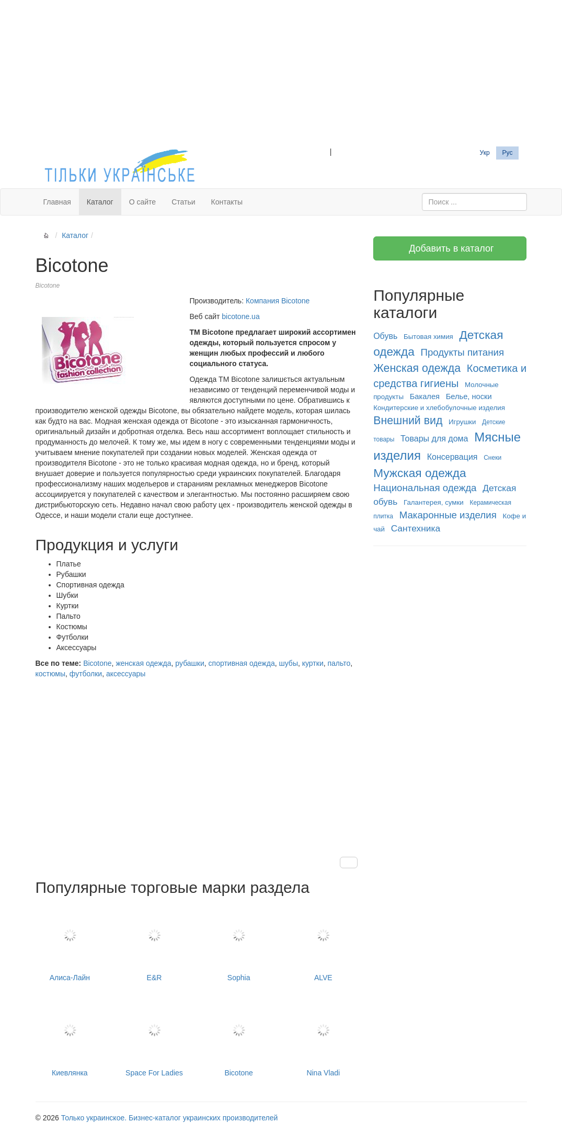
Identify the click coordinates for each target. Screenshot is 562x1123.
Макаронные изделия (448, 514)
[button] (349, 862)
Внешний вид (407, 420)
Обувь (385, 336)
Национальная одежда (424, 487)
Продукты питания (462, 352)
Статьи (183, 202)
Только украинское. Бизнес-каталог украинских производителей (169, 1118)
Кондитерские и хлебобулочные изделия (439, 408)
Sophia (239, 943)
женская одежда (143, 663)
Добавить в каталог (450, 248)
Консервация (452, 456)
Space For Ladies (154, 1038)
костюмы (51, 674)
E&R (154, 943)
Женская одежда (417, 368)
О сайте (142, 202)
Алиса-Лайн (70, 943)
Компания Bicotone (277, 301)
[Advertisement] (281, 73)
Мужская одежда (419, 473)
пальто (338, 663)
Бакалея (425, 396)
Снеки (492, 457)
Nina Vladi (323, 1038)
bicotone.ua (240, 316)
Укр (485, 152)
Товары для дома (434, 438)
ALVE (323, 943)
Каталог (100, 202)
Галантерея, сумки (434, 502)
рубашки (189, 663)
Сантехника (415, 528)
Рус (507, 152)
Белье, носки (469, 396)
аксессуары (125, 674)
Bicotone (97, 663)
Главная (57, 202)
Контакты (227, 202)
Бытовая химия (428, 337)
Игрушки (462, 422)
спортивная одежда (242, 663)
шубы (288, 663)
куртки (313, 663)
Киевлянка (70, 1038)
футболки (86, 674)
